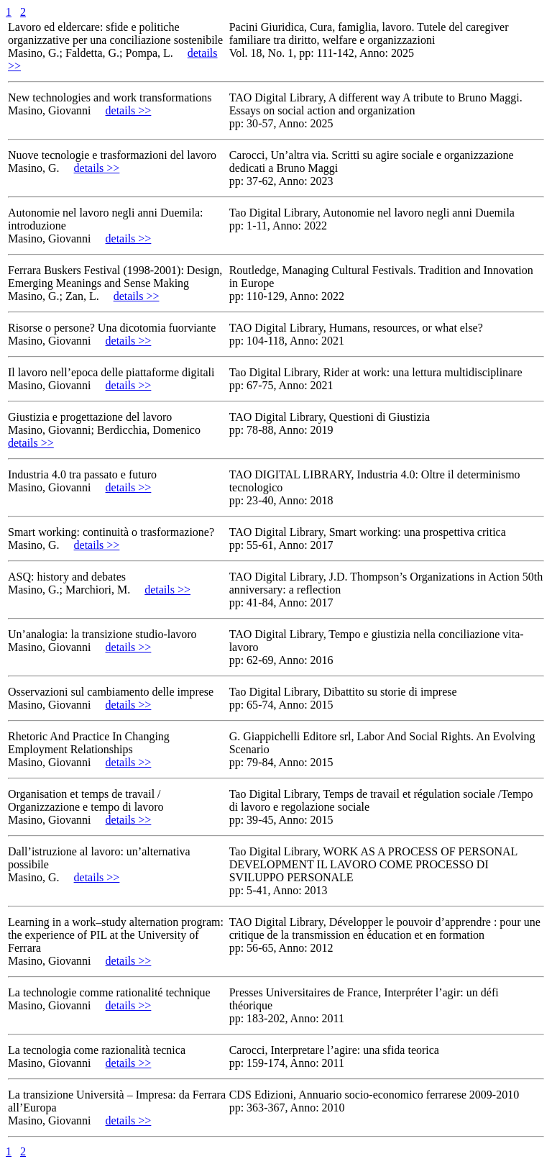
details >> (129, 110)
